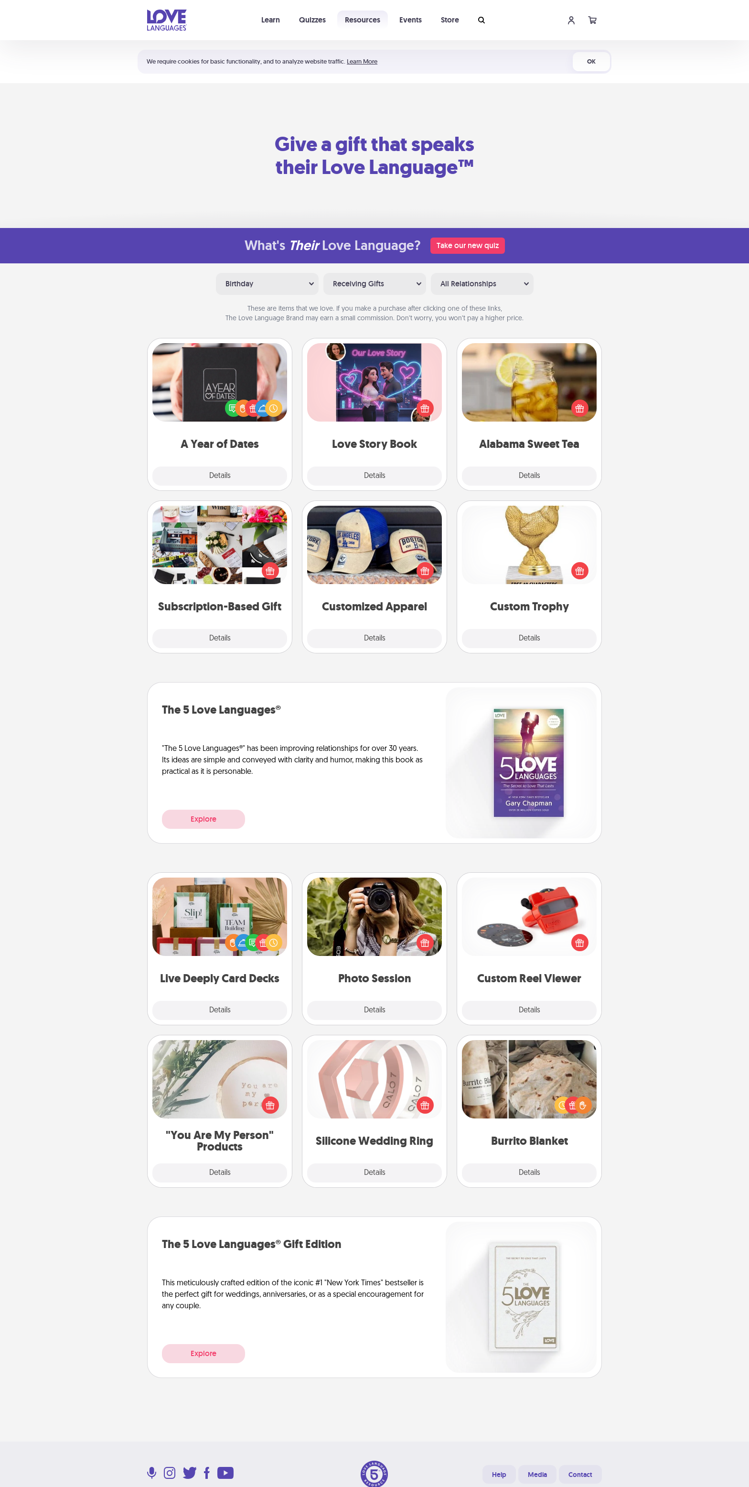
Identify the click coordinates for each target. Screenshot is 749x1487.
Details (220, 476)
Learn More (362, 61)
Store (450, 20)
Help (499, 1474)
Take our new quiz (468, 245)
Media (537, 1474)
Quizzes (312, 20)
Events (410, 20)
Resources (362, 20)
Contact (580, 1474)
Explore (203, 819)
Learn (270, 20)
